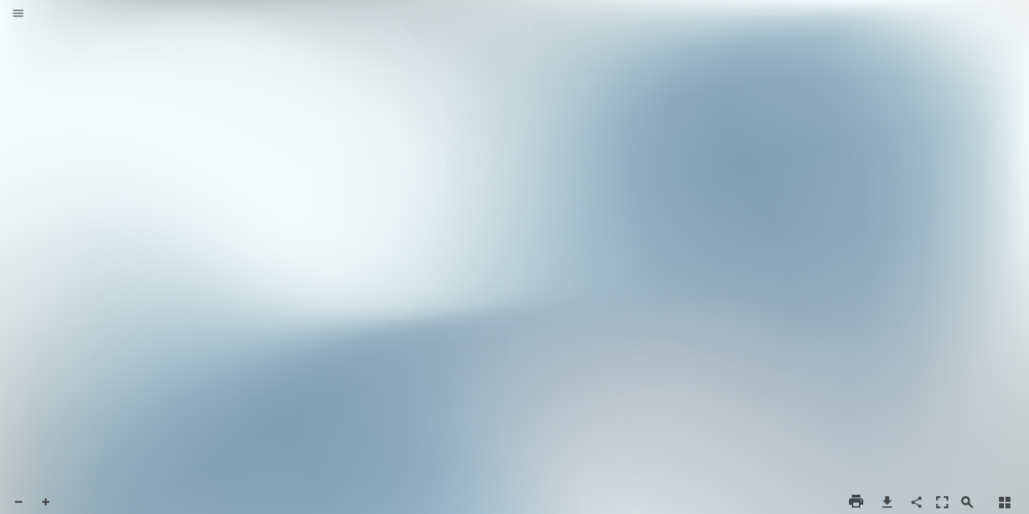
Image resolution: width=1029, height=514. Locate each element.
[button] (18, 14)
